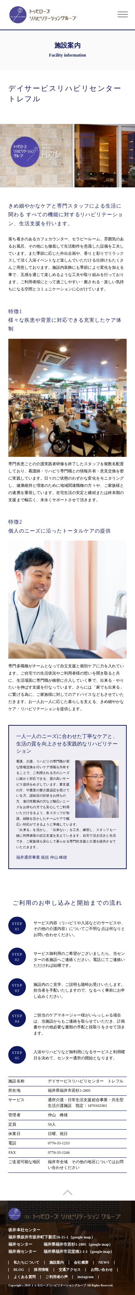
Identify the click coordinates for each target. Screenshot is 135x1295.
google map (81, 1237)
